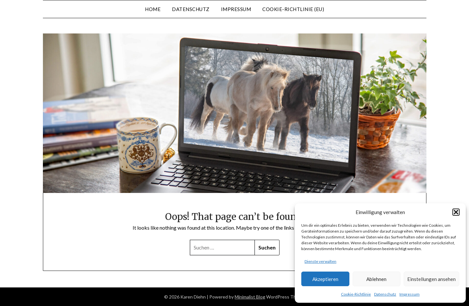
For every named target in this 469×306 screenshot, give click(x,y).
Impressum (409, 294)
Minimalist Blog (250, 297)
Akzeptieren (325, 279)
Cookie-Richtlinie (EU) (293, 9)
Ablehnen (376, 279)
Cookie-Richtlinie (356, 294)
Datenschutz (385, 294)
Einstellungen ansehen (431, 279)
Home (153, 9)
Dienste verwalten (320, 261)
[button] (456, 212)
